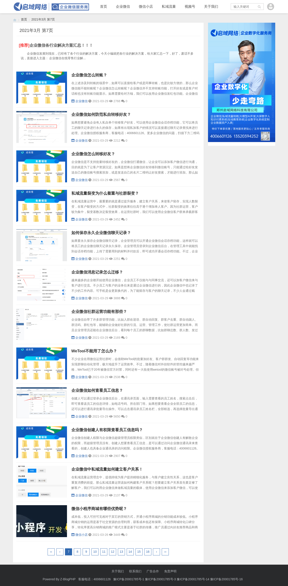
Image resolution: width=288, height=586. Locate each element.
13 (121, 551)
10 (95, 551)
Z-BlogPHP (68, 579)
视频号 (190, 6)
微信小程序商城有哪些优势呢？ (99, 509)
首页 (103, 6)
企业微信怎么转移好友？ (93, 154)
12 (112, 551)
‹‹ (51, 551)
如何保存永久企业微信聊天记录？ (101, 233)
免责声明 (170, 571)
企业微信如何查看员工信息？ (97, 390)
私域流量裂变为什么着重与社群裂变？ (105, 193)
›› (165, 551)
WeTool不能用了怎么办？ (94, 351)
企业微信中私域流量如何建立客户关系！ (107, 469)
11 (104, 551)
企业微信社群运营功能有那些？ (99, 311)
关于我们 (211, 6)
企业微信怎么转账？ (89, 75)
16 (148, 551)
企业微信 (123, 6)
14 (130, 551)
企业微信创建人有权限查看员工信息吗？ (107, 430)
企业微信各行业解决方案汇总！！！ (61, 45)
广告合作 (153, 571)
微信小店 (146, 6)
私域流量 (169, 6)
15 (139, 551)
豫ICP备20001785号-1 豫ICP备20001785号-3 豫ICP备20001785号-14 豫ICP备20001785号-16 (178, 579)
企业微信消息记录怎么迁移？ (97, 272)
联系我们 (135, 571)
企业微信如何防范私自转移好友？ (101, 114)
